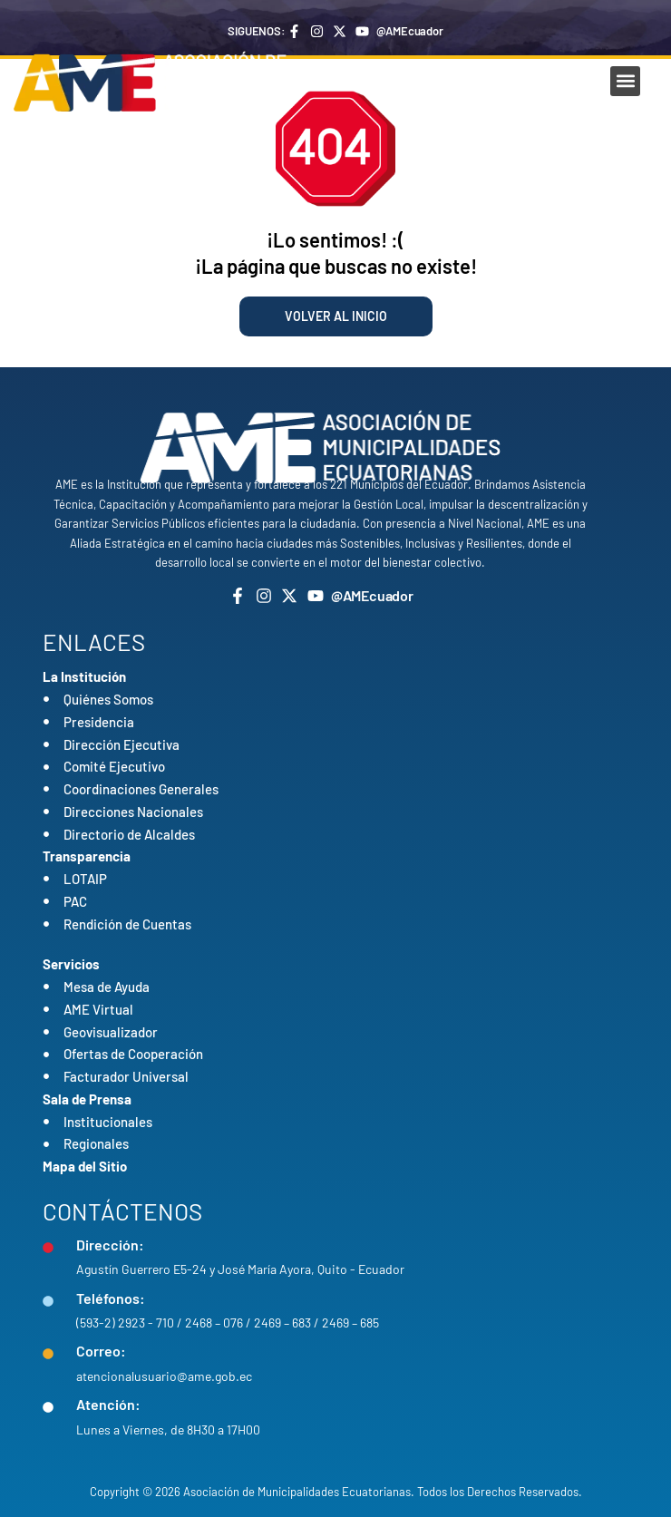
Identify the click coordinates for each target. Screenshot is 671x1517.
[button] (625, 81)
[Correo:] (48, 1353)
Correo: (101, 1350)
